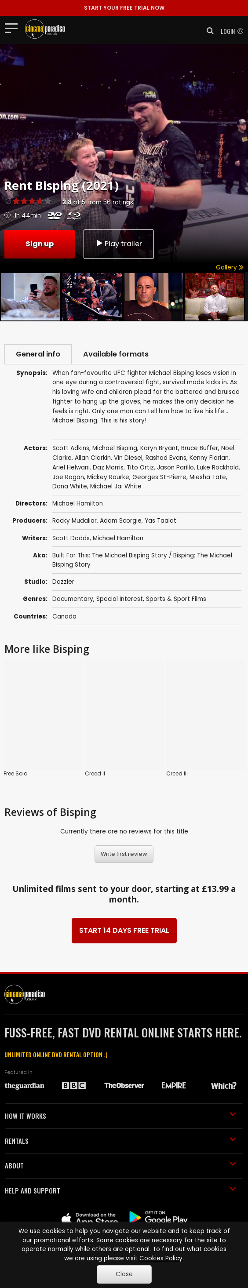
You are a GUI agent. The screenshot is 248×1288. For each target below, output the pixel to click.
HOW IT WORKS (120, 1065)
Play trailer (118, 244)
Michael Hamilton (118, 538)
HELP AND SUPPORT (120, 1140)
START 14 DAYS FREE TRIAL (124, 880)
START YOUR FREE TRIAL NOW (124, 7)
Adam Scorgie (121, 521)
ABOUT (120, 1115)
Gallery (230, 267)
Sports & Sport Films (176, 599)
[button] (207, 31)
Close (124, 1274)
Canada (64, 616)
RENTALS (120, 1090)
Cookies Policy (160, 1258)
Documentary (72, 599)
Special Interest (119, 599)
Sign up (40, 244)
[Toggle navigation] (13, 27)
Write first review (124, 804)
